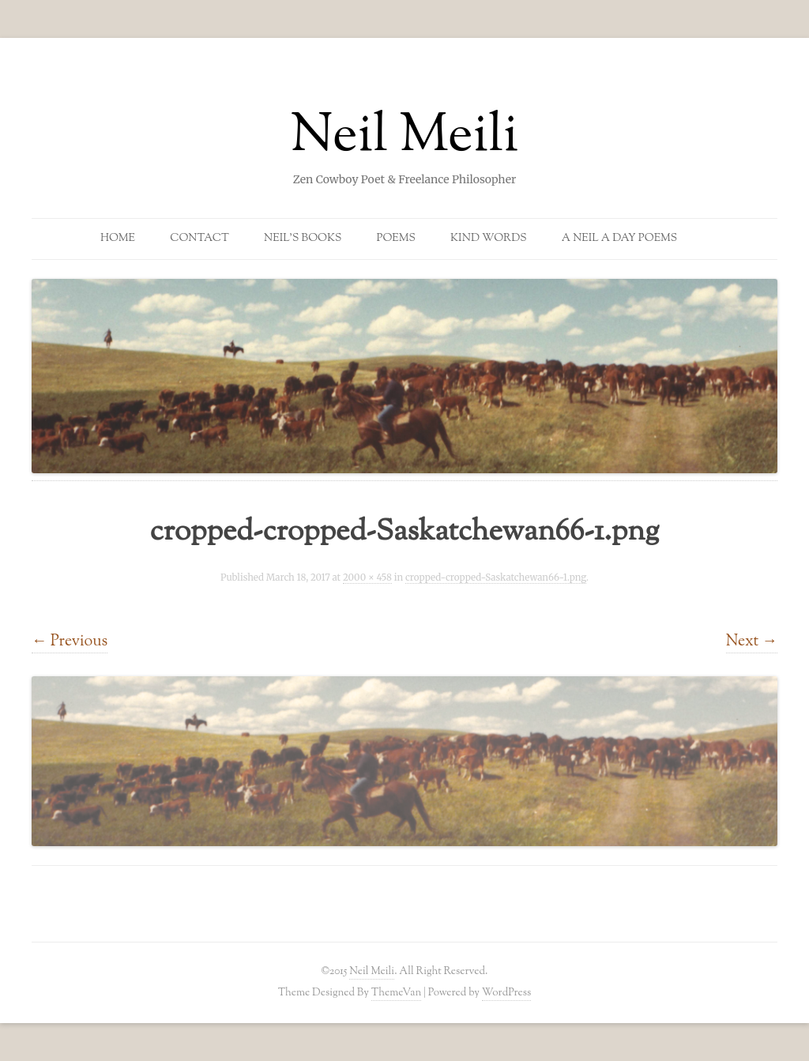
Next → (751, 641)
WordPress (507, 992)
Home (117, 238)
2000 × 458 (367, 577)
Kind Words (488, 238)
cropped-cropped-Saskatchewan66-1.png (495, 577)
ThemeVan (396, 992)
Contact (199, 238)
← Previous (69, 641)
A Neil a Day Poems (619, 238)
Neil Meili (405, 137)
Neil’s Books (302, 238)
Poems (396, 238)
